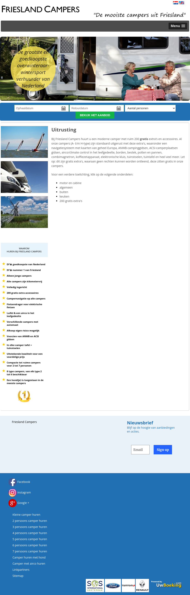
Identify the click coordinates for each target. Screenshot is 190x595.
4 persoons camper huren (29, 533)
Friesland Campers (24, 422)
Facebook (19, 482)
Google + (18, 503)
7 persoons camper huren (29, 551)
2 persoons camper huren (29, 521)
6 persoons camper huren (29, 545)
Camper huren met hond (29, 557)
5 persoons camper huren (29, 539)
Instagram (19, 492)
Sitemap (17, 576)
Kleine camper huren (26, 515)
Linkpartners (20, 570)
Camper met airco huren (28, 563)
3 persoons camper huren (29, 527)
